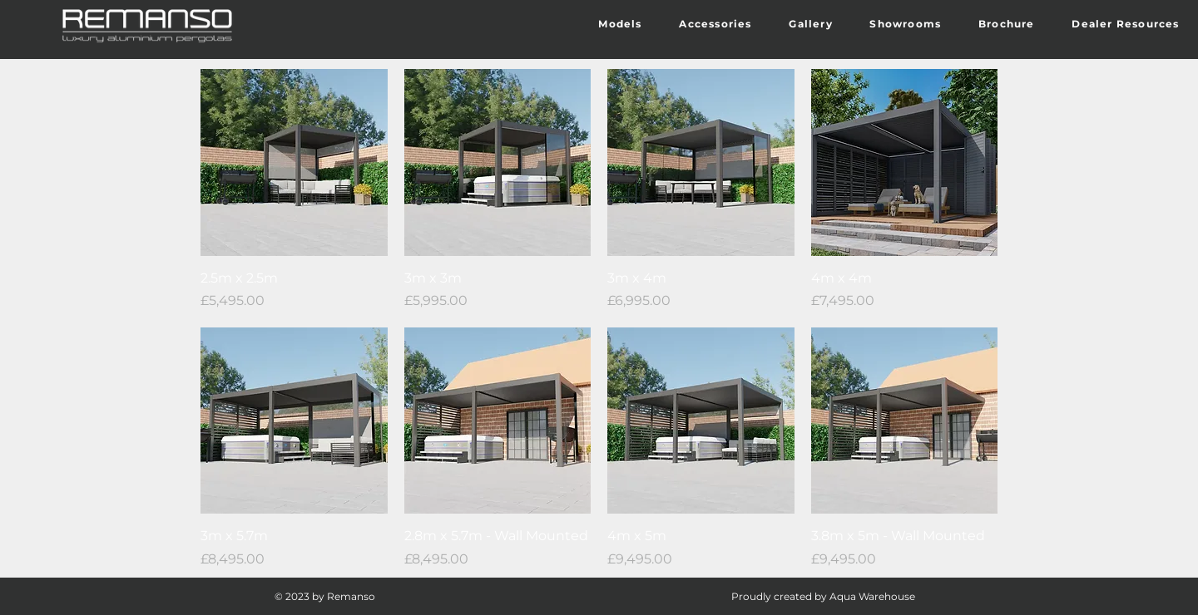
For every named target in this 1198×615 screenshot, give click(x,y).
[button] (620, 24)
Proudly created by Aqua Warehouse (823, 596)
